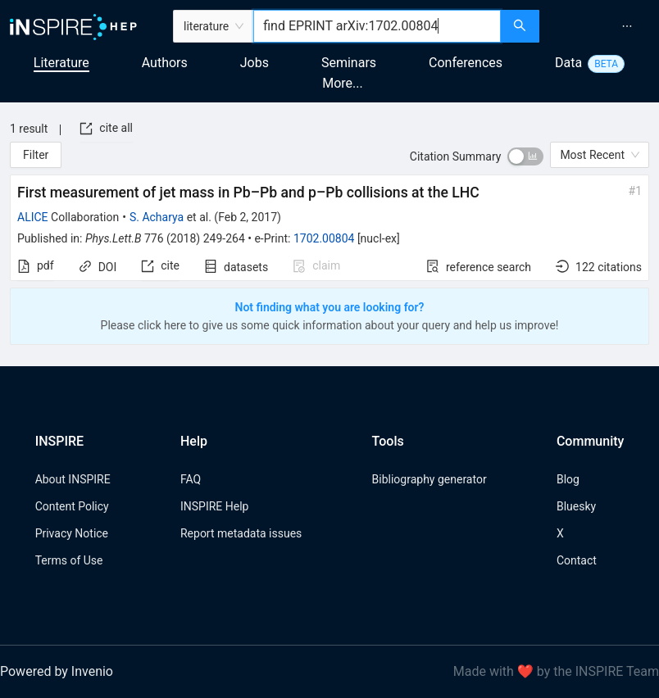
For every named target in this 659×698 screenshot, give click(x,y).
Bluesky (576, 506)
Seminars (348, 62)
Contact (577, 560)
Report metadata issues (241, 533)
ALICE (32, 217)
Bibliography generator (429, 479)
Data (568, 62)
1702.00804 (324, 238)
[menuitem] (627, 26)
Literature (61, 62)
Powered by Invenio (56, 671)
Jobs (254, 62)
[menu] (601, 26)
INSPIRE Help (214, 506)
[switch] (525, 156)
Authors (165, 62)
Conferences (465, 62)
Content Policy (72, 506)
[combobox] (377, 26)
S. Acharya (157, 217)
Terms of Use (69, 560)
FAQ (190, 479)
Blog (568, 479)
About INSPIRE (73, 479)
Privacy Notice (71, 533)
